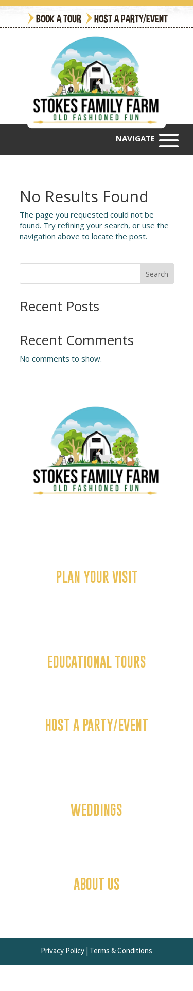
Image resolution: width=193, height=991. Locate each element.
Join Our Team (96, 911)
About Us (97, 884)
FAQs (96, 900)
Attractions (96, 604)
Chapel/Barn (97, 826)
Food (96, 615)
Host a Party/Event (131, 18)
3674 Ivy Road (59, 533)
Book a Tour (58, 18)
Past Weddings (96, 837)
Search (157, 274)
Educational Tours (96, 662)
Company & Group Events (96, 752)
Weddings (96, 810)
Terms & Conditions (121, 951)
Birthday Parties (96, 741)
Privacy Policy (62, 951)
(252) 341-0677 (109, 522)
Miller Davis (153, 978)
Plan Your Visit (97, 577)
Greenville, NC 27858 (122, 533)
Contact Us (97, 678)
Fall (96, 593)
